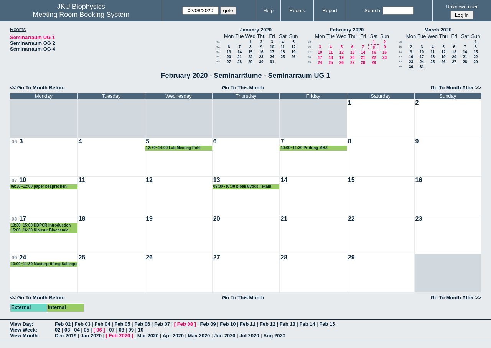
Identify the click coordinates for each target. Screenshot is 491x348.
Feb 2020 (119, 335)
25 (282, 57)
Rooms (297, 10)
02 (218, 46)
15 (250, 52)
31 (272, 62)
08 (309, 57)
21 (239, 57)
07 (309, 52)
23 (261, 57)
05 (218, 61)
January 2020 (256, 30)
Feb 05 (122, 324)
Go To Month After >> (456, 87)
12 (293, 47)
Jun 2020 (225, 335)
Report (329, 10)
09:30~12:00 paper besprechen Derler (39, 186)
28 (239, 62)
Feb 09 (208, 324)
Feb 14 (307, 324)
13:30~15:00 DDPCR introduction (41, 225)
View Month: (24, 335)
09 (309, 62)
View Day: (21, 324)
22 (250, 57)
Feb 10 (228, 324)
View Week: (23, 330)
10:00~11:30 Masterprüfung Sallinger (44, 264)
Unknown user (462, 7)
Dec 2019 (65, 335)
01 (218, 41)
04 (218, 56)
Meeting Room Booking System (81, 14)
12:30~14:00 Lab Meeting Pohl (173, 148)
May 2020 (199, 335)
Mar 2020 (148, 335)
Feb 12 (267, 324)
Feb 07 (162, 324)
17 (272, 52)
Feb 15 (327, 324)
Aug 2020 (274, 335)
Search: (373, 10)
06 (309, 46)
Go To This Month (243, 87)
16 (261, 52)
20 (229, 57)
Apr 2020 (173, 335)
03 (218, 51)
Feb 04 (102, 324)
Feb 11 (247, 324)
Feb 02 (63, 324)
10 (272, 47)
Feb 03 (83, 324)
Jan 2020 (91, 335)
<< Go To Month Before (37, 87)
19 (293, 52)
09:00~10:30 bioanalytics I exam (242, 186)
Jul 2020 (249, 335)
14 (239, 52)
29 (250, 62)
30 (261, 62)
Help (268, 10)
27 (229, 62)
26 (293, 57)
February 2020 (347, 30)
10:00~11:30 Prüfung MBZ (304, 148)
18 (282, 52)
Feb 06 (142, 324)
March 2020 (437, 30)
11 (282, 47)
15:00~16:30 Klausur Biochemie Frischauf (39, 230)
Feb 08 (185, 324)
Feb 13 (287, 324)
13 (229, 52)
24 (272, 57)
